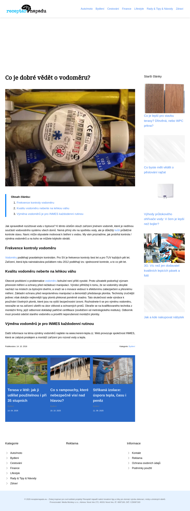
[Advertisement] (95, 40)
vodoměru (51, 280)
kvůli (117, 230)
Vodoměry (11, 257)
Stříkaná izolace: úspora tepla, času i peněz (109, 395)
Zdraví (179, 8)
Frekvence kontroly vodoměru (35, 202)
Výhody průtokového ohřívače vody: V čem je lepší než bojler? (164, 219)
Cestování (113, 8)
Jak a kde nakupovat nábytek (164, 317)
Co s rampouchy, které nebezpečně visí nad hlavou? (69, 395)
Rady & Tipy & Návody (160, 8)
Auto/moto (87, 8)
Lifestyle (139, 8)
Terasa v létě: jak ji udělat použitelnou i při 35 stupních (27, 395)
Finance (126, 8)
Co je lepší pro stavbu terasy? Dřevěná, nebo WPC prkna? (163, 120)
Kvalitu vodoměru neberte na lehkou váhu (43, 208)
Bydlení (100, 8)
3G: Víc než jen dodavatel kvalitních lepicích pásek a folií (162, 270)
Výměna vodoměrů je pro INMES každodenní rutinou (50, 213)
